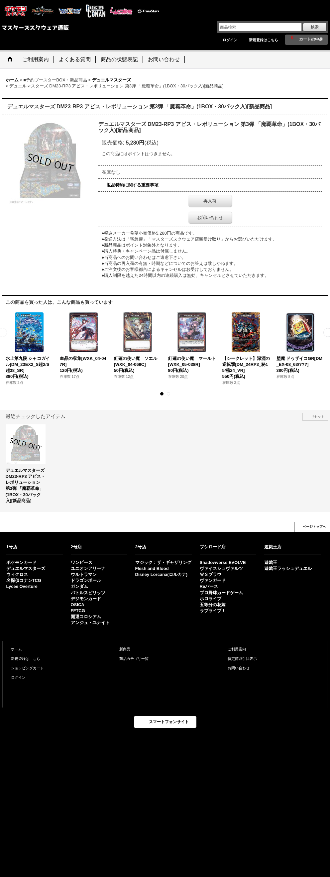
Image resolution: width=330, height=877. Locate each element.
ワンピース (81, 562)
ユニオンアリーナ (88, 568)
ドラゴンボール (86, 580)
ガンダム (79, 586)
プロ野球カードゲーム (221, 592)
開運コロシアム (86, 616)
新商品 (124, 649)
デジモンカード (86, 598)
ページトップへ (314, 526)
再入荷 (209, 200)
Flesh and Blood (152, 568)
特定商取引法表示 (242, 659)
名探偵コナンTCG (23, 580)
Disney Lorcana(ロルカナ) (161, 574)
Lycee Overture (22, 586)
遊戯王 (270, 562)
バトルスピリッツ (88, 592)
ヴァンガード (213, 580)
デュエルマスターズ (25, 568)
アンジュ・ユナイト (90, 622)
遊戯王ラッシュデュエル (288, 568)
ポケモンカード (21, 562)
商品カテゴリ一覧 (134, 659)
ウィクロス (17, 574)
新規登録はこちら (263, 40)
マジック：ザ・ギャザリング (163, 562)
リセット (317, 416)
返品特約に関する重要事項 (133, 184)
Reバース (209, 586)
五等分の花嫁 (213, 604)
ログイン (230, 40)
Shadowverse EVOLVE (223, 562)
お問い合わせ (210, 217)
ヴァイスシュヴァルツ (221, 568)
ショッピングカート (27, 668)
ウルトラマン (84, 574)
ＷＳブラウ (210, 574)
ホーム (16, 649)
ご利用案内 (237, 649)
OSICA (77, 604)
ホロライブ (210, 598)
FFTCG (78, 610)
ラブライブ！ (213, 610)
